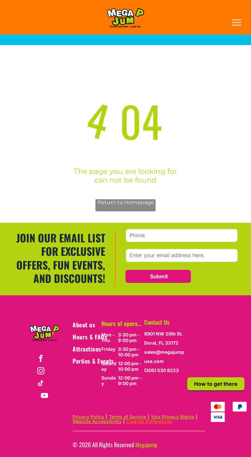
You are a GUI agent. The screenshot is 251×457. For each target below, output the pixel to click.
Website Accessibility (97, 421)
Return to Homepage (125, 202)
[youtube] (44, 396)
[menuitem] (96, 324)
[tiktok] (40, 384)
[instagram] (40, 372)
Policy (97, 416)
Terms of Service (127, 416)
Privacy (81, 416)
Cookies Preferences (149, 421)
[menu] (236, 22)
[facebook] (40, 359)
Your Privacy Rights (172, 416)
